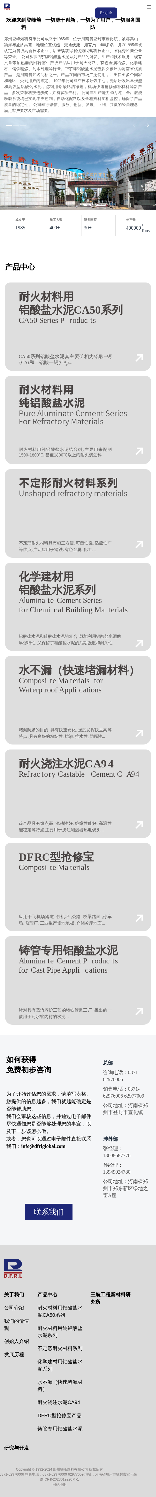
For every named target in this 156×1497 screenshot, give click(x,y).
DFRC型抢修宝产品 (60, 1415)
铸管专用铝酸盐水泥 (60, 1428)
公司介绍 (14, 1307)
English (106, 13)
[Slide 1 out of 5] (9, 125)
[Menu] (149, 7)
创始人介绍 (16, 1341)
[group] (78, 163)
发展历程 (14, 1354)
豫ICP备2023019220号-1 (59, 1479)
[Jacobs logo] (7, 6)
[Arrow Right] (147, 125)
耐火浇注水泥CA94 (59, 1402)
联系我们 (49, 1212)
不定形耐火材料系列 (60, 1348)
